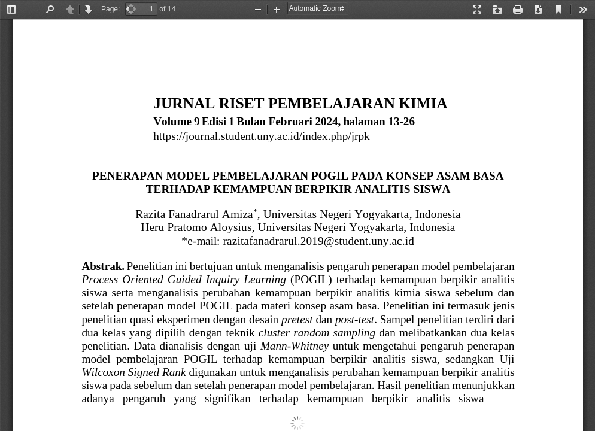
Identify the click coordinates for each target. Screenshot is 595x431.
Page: (110, 9)
